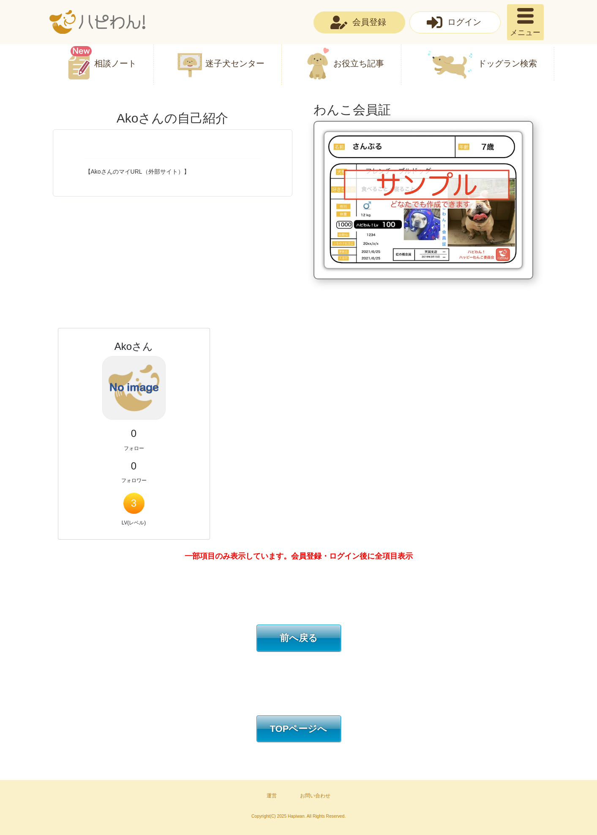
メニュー (525, 32)
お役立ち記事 (358, 63)
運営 (272, 796)
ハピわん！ (97, 22)
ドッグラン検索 (507, 63)
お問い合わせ (315, 796)
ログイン (464, 22)
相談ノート (115, 63)
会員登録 (369, 22)
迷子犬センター (234, 63)
